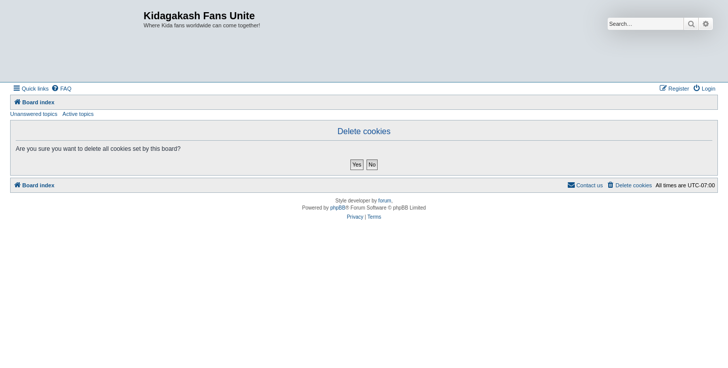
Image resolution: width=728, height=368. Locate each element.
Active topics (78, 114)
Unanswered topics (34, 114)
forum (384, 200)
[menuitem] (61, 89)
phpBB (337, 208)
